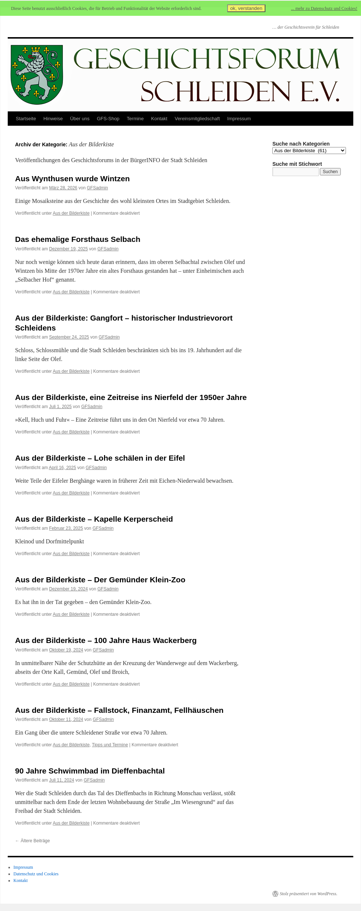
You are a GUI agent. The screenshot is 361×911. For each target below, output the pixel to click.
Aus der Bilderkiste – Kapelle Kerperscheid (94, 519)
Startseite (26, 118)
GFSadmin (97, 187)
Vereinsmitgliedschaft (197, 118)
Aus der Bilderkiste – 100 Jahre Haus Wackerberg (106, 640)
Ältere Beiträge (32, 840)
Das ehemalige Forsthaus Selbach (77, 239)
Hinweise (53, 118)
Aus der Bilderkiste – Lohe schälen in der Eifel (100, 458)
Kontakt (159, 118)
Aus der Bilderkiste (71, 213)
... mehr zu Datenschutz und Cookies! (324, 8)
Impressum (239, 118)
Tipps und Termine (110, 744)
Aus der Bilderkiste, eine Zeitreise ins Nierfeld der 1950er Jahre (131, 397)
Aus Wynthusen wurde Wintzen (72, 178)
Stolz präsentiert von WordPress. (308, 893)
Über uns (80, 118)
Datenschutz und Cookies (36, 873)
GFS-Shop (108, 118)
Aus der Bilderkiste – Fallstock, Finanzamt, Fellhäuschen (119, 710)
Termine (135, 118)
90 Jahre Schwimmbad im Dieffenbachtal (90, 771)
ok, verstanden (246, 8)
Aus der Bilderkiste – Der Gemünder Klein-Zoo (100, 579)
